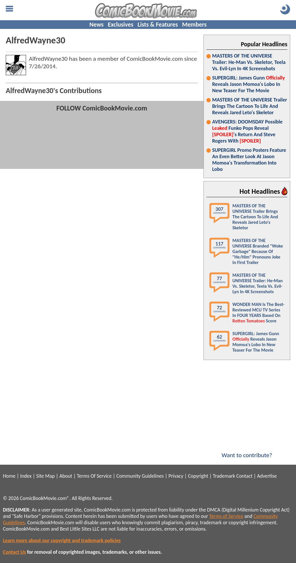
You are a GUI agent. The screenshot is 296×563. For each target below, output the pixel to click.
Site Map (45, 476)
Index (26, 476)
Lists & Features (158, 24)
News (96, 24)
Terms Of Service (94, 476)
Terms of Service (226, 516)
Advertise (267, 476)
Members (194, 24)
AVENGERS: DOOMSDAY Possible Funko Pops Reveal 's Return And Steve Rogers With (247, 131)
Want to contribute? (247, 451)
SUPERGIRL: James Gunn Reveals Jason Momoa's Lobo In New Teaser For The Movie (248, 84)
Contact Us (14, 552)
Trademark (224, 476)
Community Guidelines (140, 476)
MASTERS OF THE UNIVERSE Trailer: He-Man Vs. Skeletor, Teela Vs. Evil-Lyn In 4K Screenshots (249, 62)
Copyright (198, 476)
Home (9, 476)
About (65, 476)
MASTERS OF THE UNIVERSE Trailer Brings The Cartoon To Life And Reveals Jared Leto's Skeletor (249, 106)
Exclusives (120, 24)
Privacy (176, 476)
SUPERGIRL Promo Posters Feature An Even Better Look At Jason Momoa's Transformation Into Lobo (249, 159)
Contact (244, 476)
